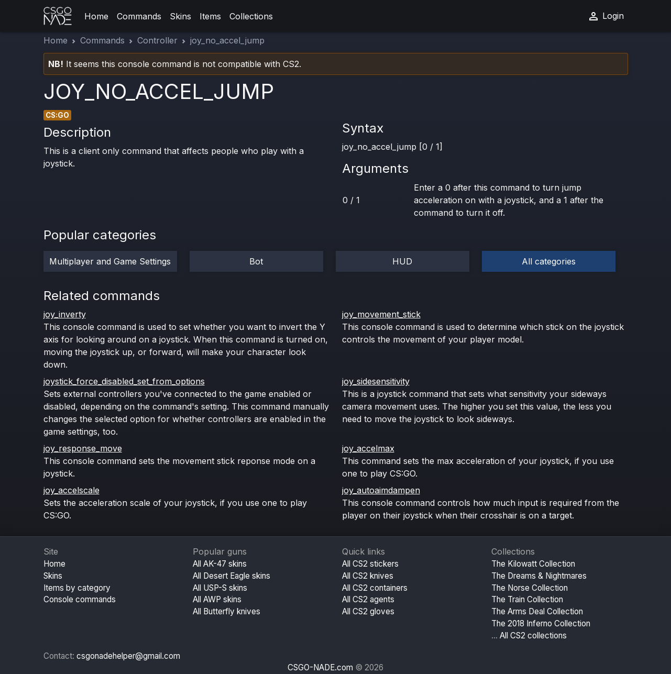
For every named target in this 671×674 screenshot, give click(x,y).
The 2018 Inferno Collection (540, 623)
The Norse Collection (529, 588)
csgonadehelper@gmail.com (128, 656)
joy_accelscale (71, 490)
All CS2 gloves (368, 611)
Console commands (79, 599)
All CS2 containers (375, 588)
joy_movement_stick (381, 314)
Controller (157, 40)
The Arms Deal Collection (537, 611)
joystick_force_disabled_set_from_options (124, 381)
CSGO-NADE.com (320, 667)
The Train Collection (527, 599)
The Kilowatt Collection (533, 564)
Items (210, 16)
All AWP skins (217, 599)
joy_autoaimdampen (381, 490)
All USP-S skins (220, 588)
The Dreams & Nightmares (539, 576)
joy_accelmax (368, 448)
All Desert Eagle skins (231, 576)
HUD (402, 261)
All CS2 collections (533, 635)
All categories (549, 261)
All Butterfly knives (226, 611)
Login (605, 16)
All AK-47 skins (220, 564)
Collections (251, 16)
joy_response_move (82, 448)
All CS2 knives (367, 576)
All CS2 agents (368, 599)
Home (96, 16)
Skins (180, 16)
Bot (256, 261)
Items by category (77, 588)
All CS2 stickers (370, 564)
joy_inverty (64, 314)
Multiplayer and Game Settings (110, 261)
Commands (139, 16)
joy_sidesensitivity (376, 381)
